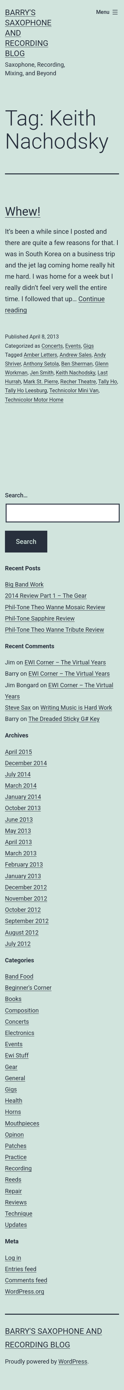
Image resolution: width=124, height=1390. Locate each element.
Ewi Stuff (16, 1055)
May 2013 (18, 830)
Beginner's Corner (28, 987)
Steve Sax (18, 707)
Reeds (13, 1179)
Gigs (88, 346)
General (15, 1078)
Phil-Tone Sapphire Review (40, 618)
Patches (15, 1145)
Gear (11, 1066)
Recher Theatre (78, 381)
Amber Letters (40, 355)
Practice (16, 1157)
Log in (13, 1257)
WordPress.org (24, 1291)
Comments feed (26, 1280)
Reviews (16, 1202)
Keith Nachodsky (75, 373)
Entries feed (20, 1268)
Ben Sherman (77, 364)
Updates (16, 1224)
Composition (22, 1010)
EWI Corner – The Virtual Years (65, 662)
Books (13, 998)
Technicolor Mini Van (74, 390)
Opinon (14, 1134)
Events (73, 346)
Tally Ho (107, 381)
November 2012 (26, 898)
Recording (18, 1168)
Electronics (19, 1032)
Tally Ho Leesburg (26, 390)
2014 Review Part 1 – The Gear (46, 595)
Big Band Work (24, 584)
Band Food (19, 976)
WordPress (73, 1361)
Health (13, 1100)
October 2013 (23, 807)
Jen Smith (42, 373)
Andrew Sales (76, 355)
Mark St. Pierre (40, 381)
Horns (13, 1111)
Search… (16, 495)
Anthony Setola (41, 364)
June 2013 (19, 819)
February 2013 (24, 864)
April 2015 (18, 751)
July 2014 (18, 774)
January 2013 (23, 876)
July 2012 (18, 943)
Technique (18, 1213)
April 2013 (18, 841)
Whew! (22, 212)
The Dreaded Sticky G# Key (64, 718)
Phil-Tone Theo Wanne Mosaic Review (55, 607)
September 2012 (27, 920)
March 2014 (21, 785)
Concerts (52, 346)
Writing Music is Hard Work (76, 707)
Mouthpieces (22, 1123)
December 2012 (26, 887)
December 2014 (26, 763)
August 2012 (22, 932)
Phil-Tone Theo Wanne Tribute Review (54, 629)
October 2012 (23, 909)
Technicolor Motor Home (34, 400)
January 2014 (23, 796)
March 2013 (21, 853)
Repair (13, 1191)
